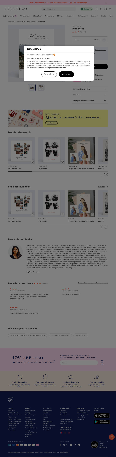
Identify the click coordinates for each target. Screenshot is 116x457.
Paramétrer (49, 74)
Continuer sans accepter (38, 58)
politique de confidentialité (55, 68)
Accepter (66, 74)
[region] (59, 63)
